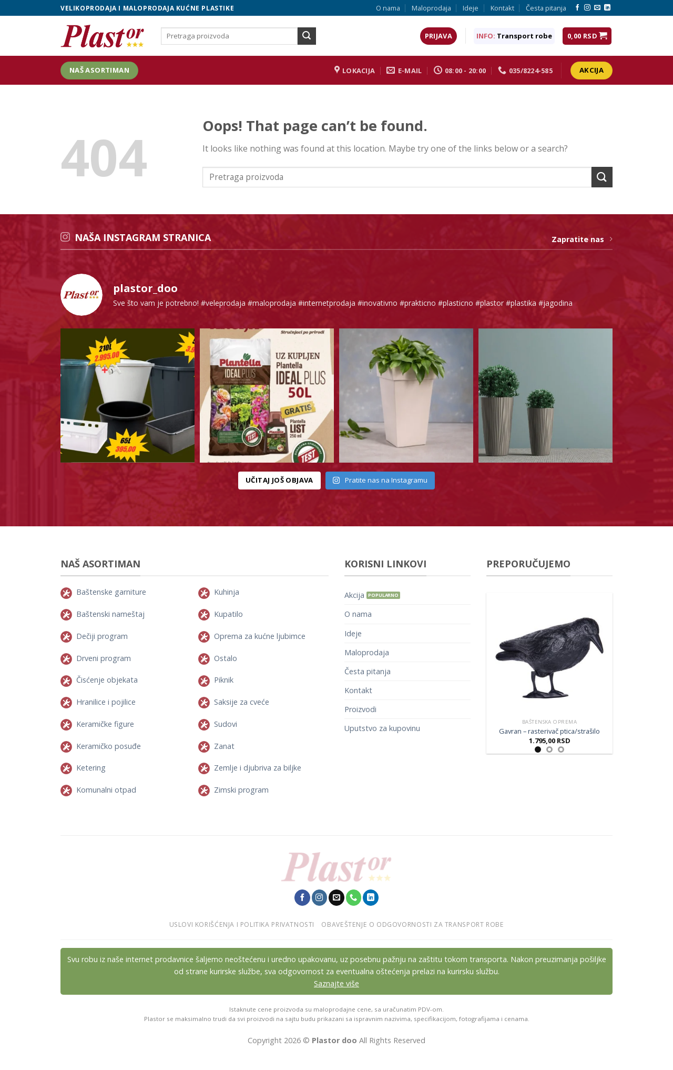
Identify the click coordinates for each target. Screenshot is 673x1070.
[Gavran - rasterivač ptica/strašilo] (549, 653)
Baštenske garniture (111, 592)
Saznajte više (336, 983)
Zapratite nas (582, 239)
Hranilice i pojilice (106, 702)
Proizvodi (360, 709)
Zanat (224, 746)
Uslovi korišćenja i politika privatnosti (241, 924)
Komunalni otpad (106, 790)
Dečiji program (102, 636)
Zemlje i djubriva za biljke (257, 768)
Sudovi (225, 724)
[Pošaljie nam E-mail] (597, 8)
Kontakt (502, 8)
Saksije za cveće (241, 702)
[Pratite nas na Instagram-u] (587, 8)
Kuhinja (226, 592)
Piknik (223, 680)
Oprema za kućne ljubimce (259, 636)
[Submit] (306, 36)
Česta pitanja (546, 8)
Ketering (91, 768)
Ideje (470, 8)
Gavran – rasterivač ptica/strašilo (549, 731)
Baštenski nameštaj (110, 614)
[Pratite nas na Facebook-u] (577, 8)
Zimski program (241, 790)
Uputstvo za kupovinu (382, 728)
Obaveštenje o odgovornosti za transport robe (412, 924)
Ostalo (225, 658)
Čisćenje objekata (107, 680)
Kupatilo (228, 614)
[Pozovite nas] (354, 897)
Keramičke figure (105, 724)
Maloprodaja (431, 8)
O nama (388, 8)
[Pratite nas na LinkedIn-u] (607, 8)
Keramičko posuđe (108, 746)
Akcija (354, 595)
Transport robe (524, 36)
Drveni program (103, 658)
